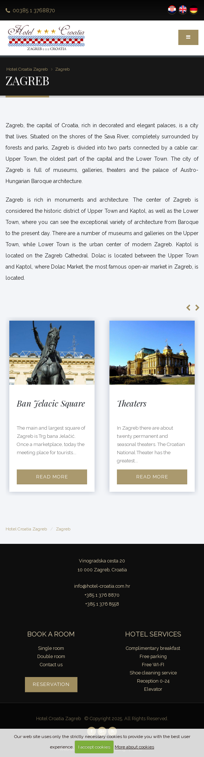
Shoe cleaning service (153, 673)
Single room (51, 648)
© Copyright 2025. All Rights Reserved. (126, 718)
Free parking (153, 656)
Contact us (51, 664)
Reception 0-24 (153, 681)
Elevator (153, 689)
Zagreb (62, 69)
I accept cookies (94, 747)
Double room (51, 656)
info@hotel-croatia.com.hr (102, 586)
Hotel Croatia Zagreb (27, 69)
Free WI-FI (153, 664)
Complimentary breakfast (153, 648)
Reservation (51, 684)
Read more (52, 476)
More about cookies (134, 747)
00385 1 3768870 (34, 10)
